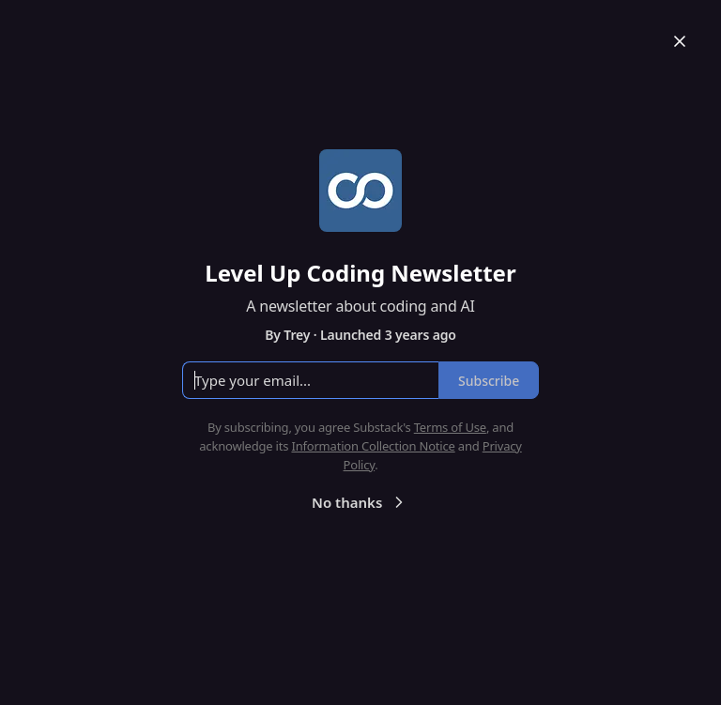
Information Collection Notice (372, 445)
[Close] (679, 41)
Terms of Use (450, 427)
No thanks (360, 502)
